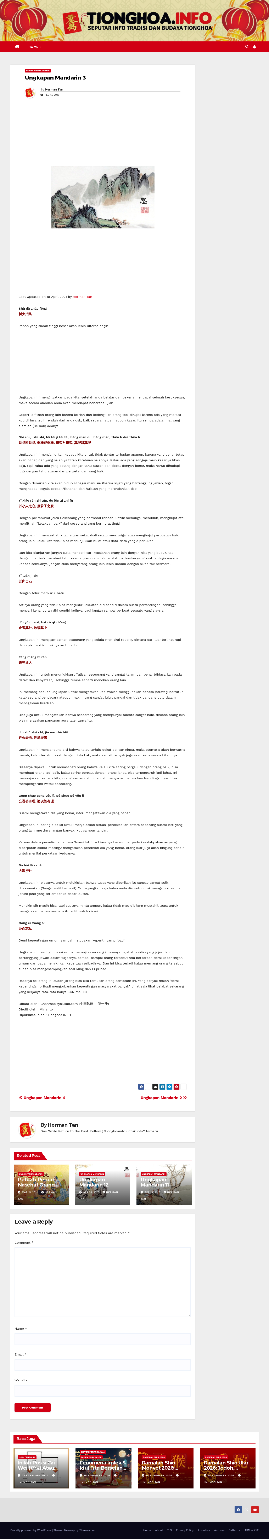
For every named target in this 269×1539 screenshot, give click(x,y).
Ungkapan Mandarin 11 (155, 1182)
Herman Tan (54, 89)
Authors (219, 1530)
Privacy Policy (185, 1530)
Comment (24, 1242)
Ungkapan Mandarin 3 (55, 77)
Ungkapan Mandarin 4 (42, 1097)
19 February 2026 (97, 1475)
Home (33, 47)
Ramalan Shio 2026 (154, 1457)
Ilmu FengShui (27, 1457)
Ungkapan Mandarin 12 (93, 1182)
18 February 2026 (159, 1475)
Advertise (204, 1530)
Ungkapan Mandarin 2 (164, 1097)
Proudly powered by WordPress (31, 1530)
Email (21, 1354)
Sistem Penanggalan (93, 1452)
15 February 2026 (221, 1475)
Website (21, 1380)
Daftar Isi (234, 1530)
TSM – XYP (252, 1530)
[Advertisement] (102, 135)
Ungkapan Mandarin (38, 70)
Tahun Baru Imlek (91, 1457)
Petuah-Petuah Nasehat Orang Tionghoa (36, 1185)
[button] (247, 47)
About (159, 1530)
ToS (169, 1530)
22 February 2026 (35, 1475)
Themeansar (87, 1530)
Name (21, 1328)
